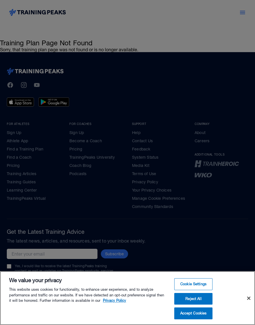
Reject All (193, 299)
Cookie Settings (193, 284)
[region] (127, 298)
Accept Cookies (193, 313)
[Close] (249, 298)
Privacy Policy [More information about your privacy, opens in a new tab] (114, 300)
